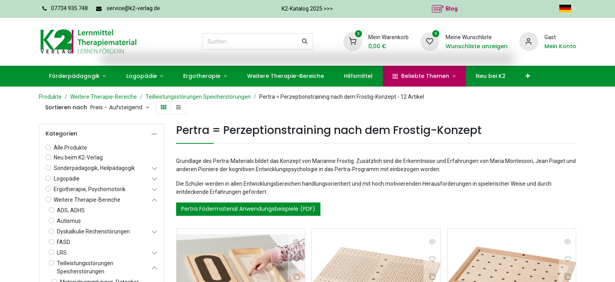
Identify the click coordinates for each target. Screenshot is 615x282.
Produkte (50, 97)
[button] (119, 107)
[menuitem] (77, 76)
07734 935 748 (69, 8)
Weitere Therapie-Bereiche (103, 97)
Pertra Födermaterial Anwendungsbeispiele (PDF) (248, 209)
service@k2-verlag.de (133, 8)
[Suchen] (305, 41)
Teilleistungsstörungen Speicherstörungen (198, 97)
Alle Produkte (70, 148)
